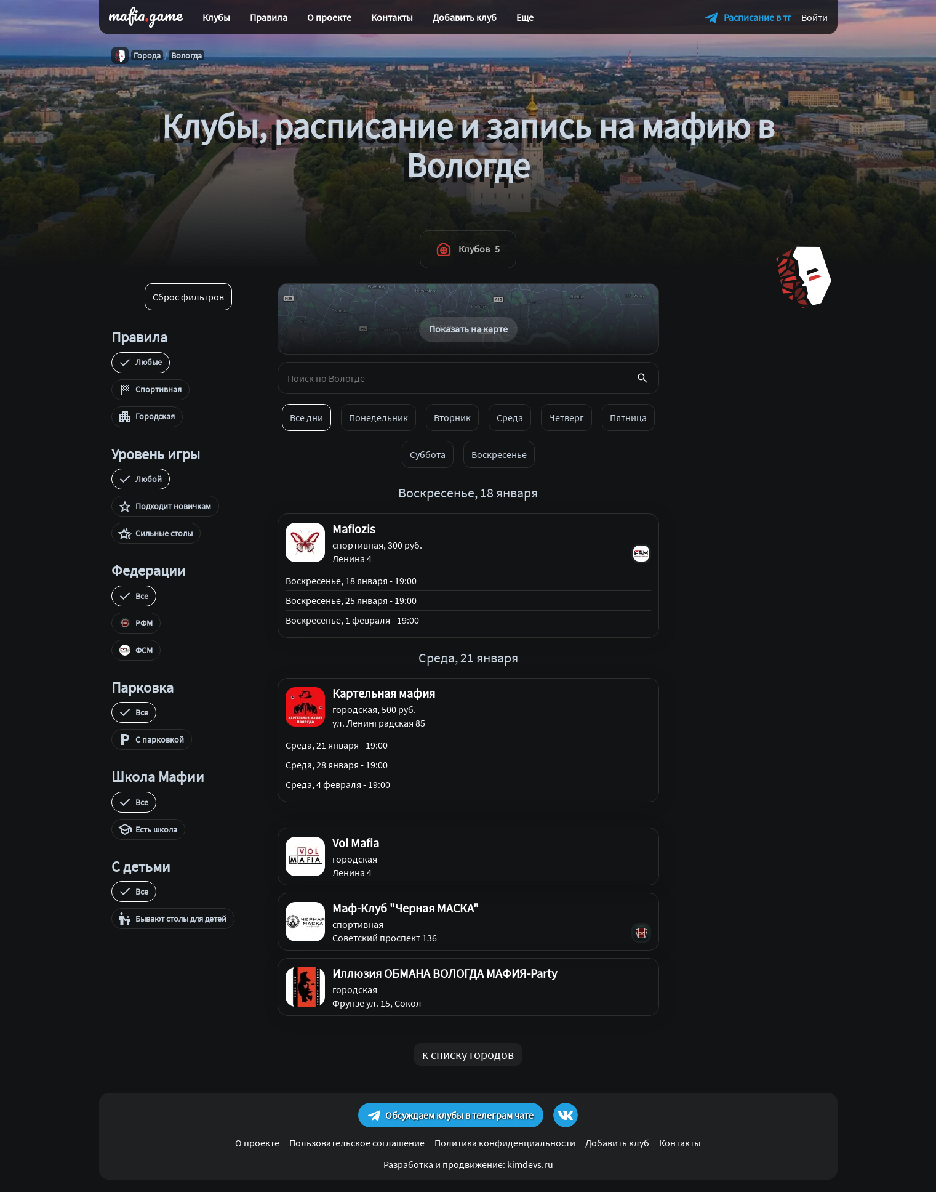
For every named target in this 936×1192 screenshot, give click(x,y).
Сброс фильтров (188, 297)
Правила (268, 17)
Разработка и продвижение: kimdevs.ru (468, 1164)
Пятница (628, 417)
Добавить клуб (465, 17)
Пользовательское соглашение (357, 1142)
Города (147, 55)
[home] (146, 17)
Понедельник (378, 417)
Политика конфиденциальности (504, 1142)
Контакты (392, 17)
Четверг (566, 417)
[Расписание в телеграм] (748, 17)
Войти (814, 17)
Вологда (186, 55)
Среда (510, 417)
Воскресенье (499, 454)
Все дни (306, 417)
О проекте (329, 17)
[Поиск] (642, 378)
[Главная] (120, 55)
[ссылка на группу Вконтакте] (565, 1115)
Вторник (452, 417)
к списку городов (468, 1054)
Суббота (428, 454)
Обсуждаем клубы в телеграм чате (451, 1115)
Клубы (216, 17)
